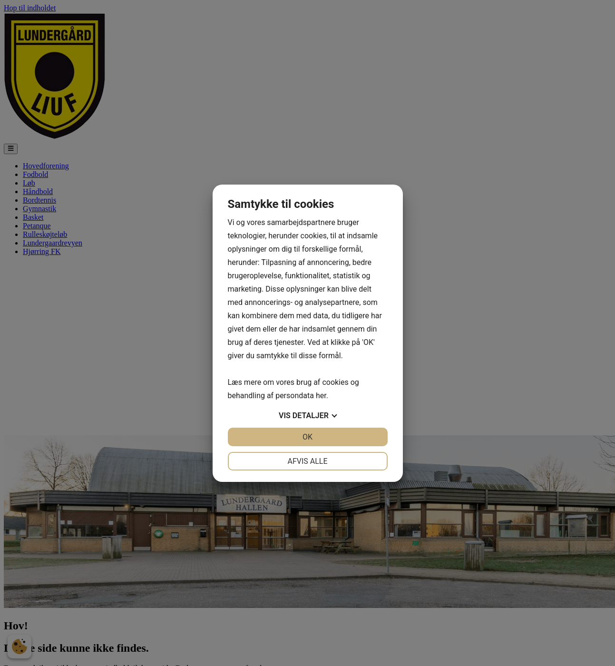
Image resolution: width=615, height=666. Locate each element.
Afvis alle (307, 461)
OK (307, 436)
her (321, 395)
